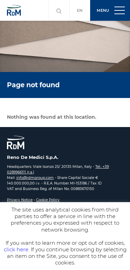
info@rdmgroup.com (35, 178)
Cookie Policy (48, 200)
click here (16, 249)
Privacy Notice (20, 200)
